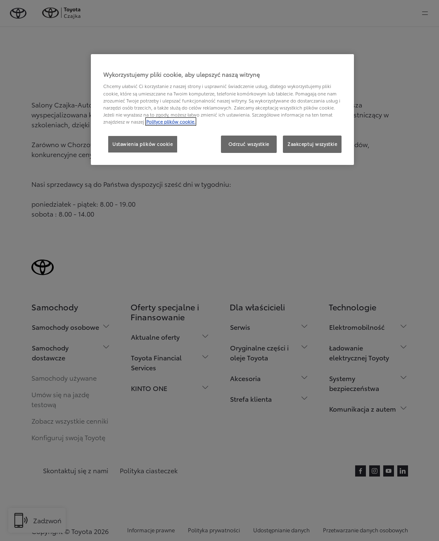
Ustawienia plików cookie (142, 144)
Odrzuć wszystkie (248, 144)
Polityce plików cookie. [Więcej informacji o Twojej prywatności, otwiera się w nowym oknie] (170, 121)
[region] (222, 109)
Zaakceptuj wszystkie (312, 144)
